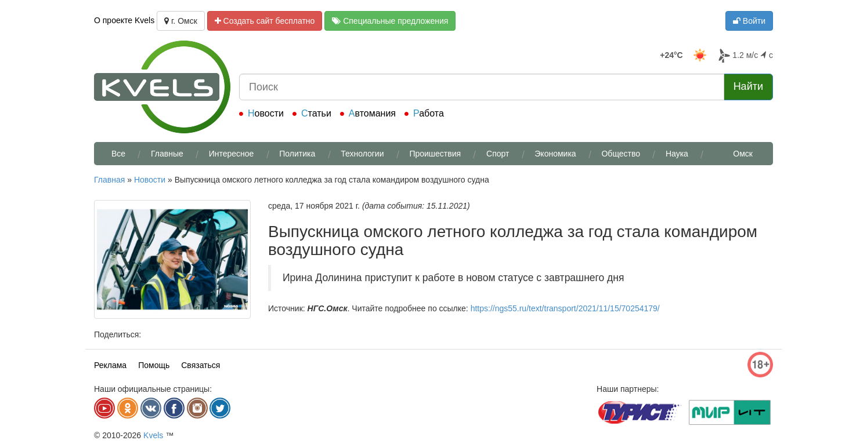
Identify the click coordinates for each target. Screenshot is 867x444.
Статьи (316, 113)
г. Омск (180, 21)
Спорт (497, 153)
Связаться (200, 365)
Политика (297, 153)
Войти (749, 21)
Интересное (231, 153)
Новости (266, 113)
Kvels (153, 435)
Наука (677, 153)
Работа (428, 113)
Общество (620, 153)
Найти (748, 86)
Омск (743, 153)
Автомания (372, 113)
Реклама (110, 365)
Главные (167, 153)
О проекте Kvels (124, 20)
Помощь (153, 365)
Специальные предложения (390, 21)
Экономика (555, 153)
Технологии (362, 153)
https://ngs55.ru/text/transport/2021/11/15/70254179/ (565, 308)
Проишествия (435, 153)
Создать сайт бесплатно (265, 21)
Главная (109, 179)
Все (118, 153)
